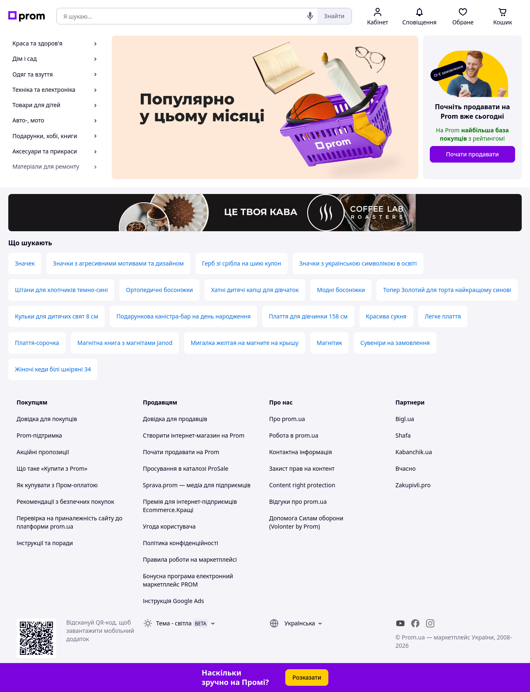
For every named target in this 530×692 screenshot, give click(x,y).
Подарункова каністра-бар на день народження (183, 316)
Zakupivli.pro (413, 485)
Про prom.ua (287, 419)
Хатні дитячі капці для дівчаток (255, 290)
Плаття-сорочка (37, 343)
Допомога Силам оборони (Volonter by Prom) (306, 522)
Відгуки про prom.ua (298, 501)
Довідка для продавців (175, 419)
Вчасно (405, 468)
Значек (25, 263)
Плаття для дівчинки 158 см (308, 316)
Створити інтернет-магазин (181, 435)
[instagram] (430, 623)
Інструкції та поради (45, 543)
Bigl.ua (404, 419)
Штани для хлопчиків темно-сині (61, 290)
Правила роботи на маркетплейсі (190, 559)
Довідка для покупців (47, 419)
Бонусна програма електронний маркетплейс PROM (188, 580)
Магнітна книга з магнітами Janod (125, 343)
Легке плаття (443, 316)
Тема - (174, 623)
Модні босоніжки (341, 290)
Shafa (403, 435)
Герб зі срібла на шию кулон (241, 263)
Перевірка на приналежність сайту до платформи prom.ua (70, 522)
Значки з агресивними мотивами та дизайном (118, 263)
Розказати (306, 677)
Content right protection (302, 485)
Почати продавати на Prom (181, 452)
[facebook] (415, 623)
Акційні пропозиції (43, 452)
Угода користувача (169, 526)
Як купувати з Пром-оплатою (57, 485)
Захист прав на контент (302, 468)
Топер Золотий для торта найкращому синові (447, 290)
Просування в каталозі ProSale (185, 468)
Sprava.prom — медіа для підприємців (197, 485)
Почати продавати (472, 154)
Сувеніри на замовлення (395, 343)
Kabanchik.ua (413, 452)
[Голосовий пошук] (310, 16)
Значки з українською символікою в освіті (358, 263)
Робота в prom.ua (293, 435)
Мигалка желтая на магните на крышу (244, 343)
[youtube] (400, 623)
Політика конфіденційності (180, 543)
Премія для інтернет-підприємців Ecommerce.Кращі (190, 506)
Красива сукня (386, 316)
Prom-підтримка (39, 435)
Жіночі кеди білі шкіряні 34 (53, 369)
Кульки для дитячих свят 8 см (56, 316)
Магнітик (329, 343)
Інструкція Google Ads (173, 601)
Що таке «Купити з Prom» (52, 468)
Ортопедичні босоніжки (159, 290)
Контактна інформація (300, 452)
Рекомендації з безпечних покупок (65, 501)
